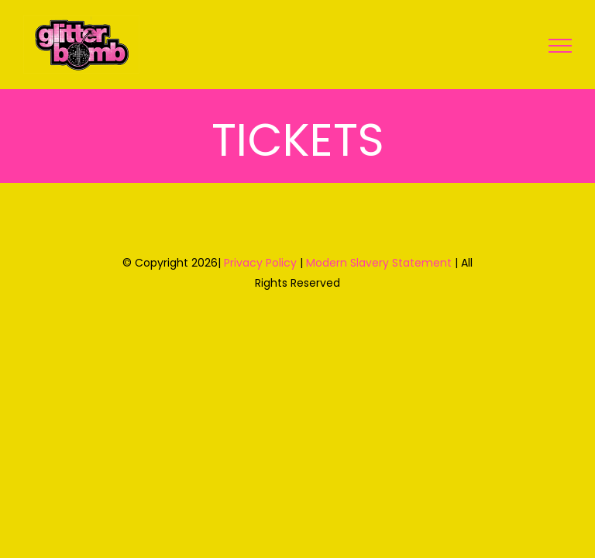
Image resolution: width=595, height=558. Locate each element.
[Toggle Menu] (560, 46)
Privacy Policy (260, 262)
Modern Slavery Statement (379, 262)
